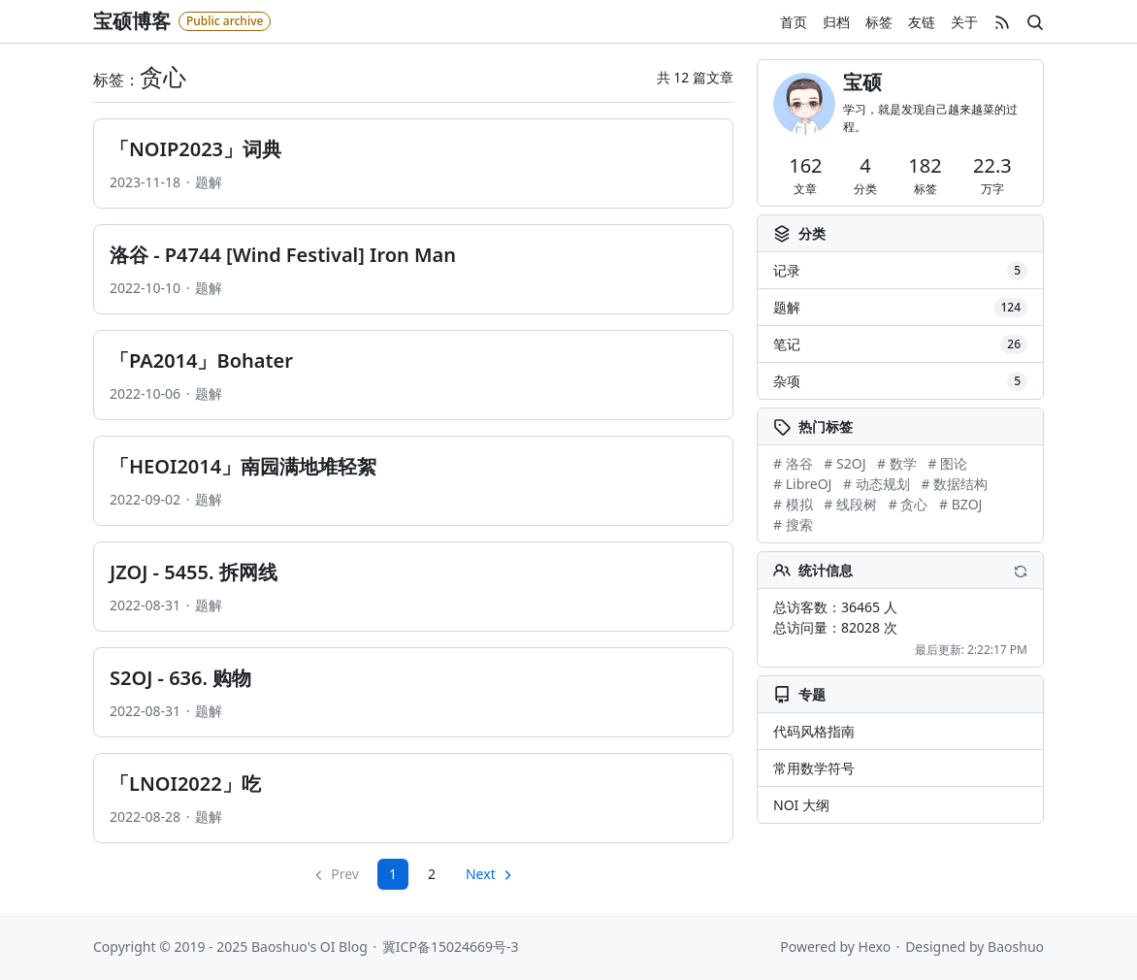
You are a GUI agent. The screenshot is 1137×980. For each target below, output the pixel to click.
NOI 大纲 (801, 805)
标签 (879, 22)
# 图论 (947, 463)
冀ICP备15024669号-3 (450, 946)
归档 (836, 22)
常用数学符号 (814, 768)
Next (481, 874)
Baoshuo (1016, 946)
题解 (208, 182)
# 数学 (897, 463)
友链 (921, 22)
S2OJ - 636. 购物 (180, 678)
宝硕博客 (132, 21)
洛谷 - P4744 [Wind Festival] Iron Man (283, 255)
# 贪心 (908, 504)
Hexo (875, 946)
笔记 (900, 344)
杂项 (900, 381)
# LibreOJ (802, 483)
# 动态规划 (876, 483)
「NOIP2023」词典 (195, 149)
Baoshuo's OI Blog (309, 946)
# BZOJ (960, 504)
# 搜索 (793, 524)
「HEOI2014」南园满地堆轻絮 (243, 466)
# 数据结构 (954, 483)
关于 (964, 22)
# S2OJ (844, 463)
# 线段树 (850, 504)
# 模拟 (793, 504)
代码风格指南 (814, 731)
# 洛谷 (793, 463)
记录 (900, 270)
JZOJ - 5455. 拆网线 (193, 572)
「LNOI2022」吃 (185, 783)
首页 (793, 22)
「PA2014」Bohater (201, 360)
